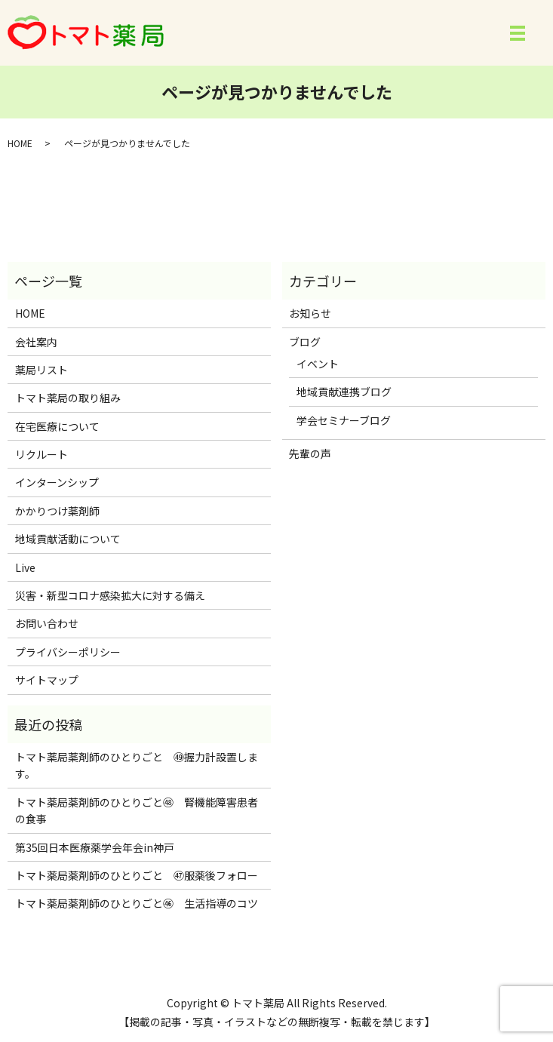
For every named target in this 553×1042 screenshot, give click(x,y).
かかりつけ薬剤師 (57, 510)
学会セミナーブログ (343, 420)
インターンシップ (57, 482)
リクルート (41, 454)
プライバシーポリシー (68, 651)
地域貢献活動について (68, 538)
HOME (20, 143)
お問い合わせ (46, 623)
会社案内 (36, 341)
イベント (317, 363)
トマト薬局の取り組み (68, 397)
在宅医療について (57, 426)
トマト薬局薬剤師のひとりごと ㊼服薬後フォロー (136, 875)
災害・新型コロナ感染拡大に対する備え (110, 595)
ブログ (305, 341)
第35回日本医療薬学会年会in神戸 (94, 847)
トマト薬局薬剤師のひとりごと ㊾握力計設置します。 (136, 765)
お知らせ (310, 313)
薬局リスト (41, 369)
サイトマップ (46, 679)
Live (25, 567)
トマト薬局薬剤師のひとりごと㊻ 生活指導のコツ (136, 903)
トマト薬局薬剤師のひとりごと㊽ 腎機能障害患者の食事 (136, 810)
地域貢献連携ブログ (344, 391)
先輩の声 (310, 453)
